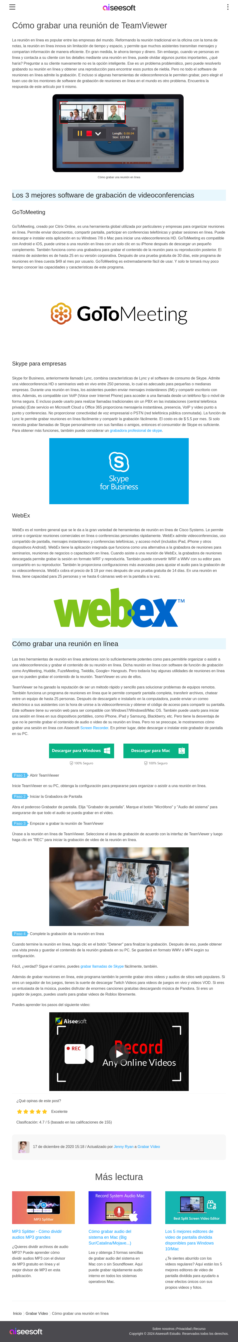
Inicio (17, 1313)
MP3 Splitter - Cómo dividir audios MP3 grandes (37, 1234)
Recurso (199, 1329)
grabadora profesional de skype (136, 431)
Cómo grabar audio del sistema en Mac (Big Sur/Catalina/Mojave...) (110, 1237)
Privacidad (184, 1329)
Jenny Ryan (124, 1147)
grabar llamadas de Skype (102, 966)
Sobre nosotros (163, 1329)
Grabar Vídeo (149, 1147)
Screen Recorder (94, 728)
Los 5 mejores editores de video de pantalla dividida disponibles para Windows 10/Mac (189, 1240)
